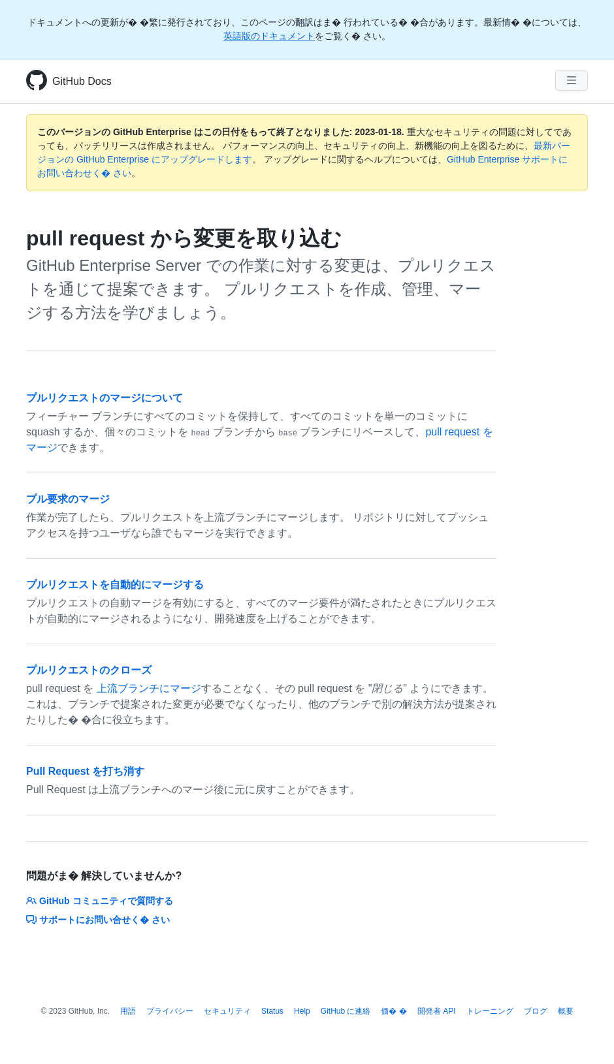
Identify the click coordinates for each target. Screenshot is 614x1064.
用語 (128, 1011)
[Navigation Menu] (571, 80)
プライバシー (169, 1011)
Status (272, 1011)
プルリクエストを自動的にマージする (115, 584)
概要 (566, 1011)
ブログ (535, 1011)
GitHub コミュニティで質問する (99, 901)
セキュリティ (227, 1011)
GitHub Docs (82, 81)
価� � (393, 1011)
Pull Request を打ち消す (85, 771)
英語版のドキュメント (269, 36)
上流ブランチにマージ (149, 688)
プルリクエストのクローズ (89, 670)
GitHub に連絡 (346, 1011)
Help (302, 1011)
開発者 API (436, 1011)
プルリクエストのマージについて (104, 397)
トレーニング (489, 1011)
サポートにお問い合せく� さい (98, 920)
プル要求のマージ (68, 499)
